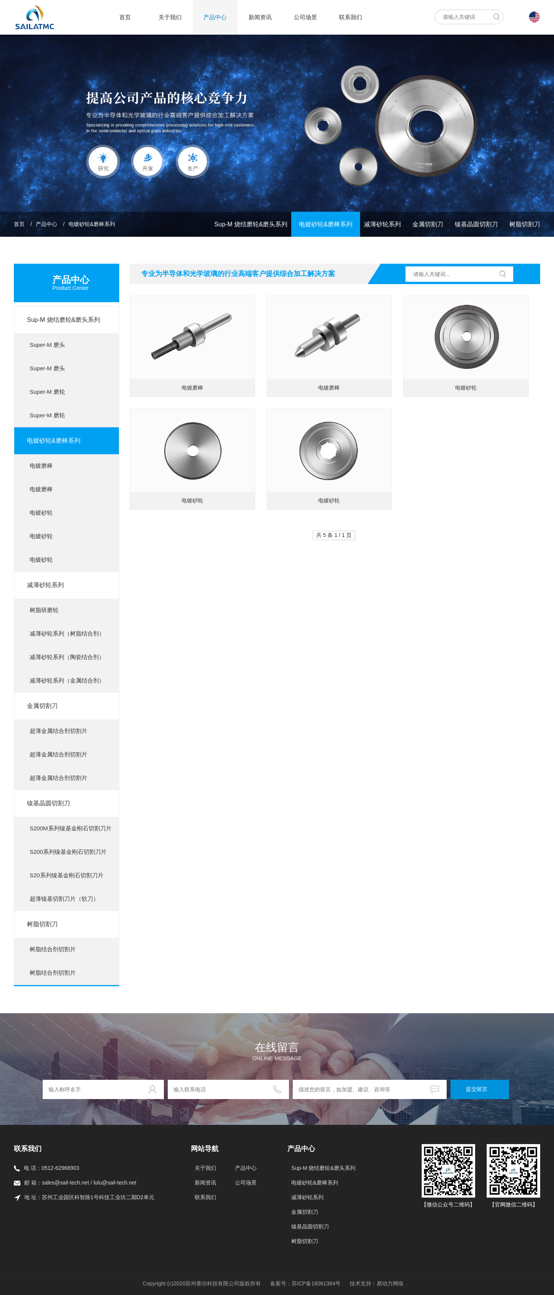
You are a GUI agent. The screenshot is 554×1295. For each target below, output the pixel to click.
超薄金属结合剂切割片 (58, 731)
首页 (125, 17)
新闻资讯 (260, 17)
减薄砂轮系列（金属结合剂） (67, 680)
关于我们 (170, 17)
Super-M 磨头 (47, 344)
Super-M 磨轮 (47, 391)
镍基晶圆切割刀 (476, 224)
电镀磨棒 (41, 465)
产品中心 (215, 17)
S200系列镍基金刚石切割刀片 (68, 851)
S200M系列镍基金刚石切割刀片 (71, 828)
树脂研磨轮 (44, 610)
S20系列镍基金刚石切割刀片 (66, 875)
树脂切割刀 (524, 224)
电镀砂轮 (41, 512)
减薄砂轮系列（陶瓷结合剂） (67, 657)
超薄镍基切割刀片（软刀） (64, 898)
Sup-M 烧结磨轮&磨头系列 (250, 224)
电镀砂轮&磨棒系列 (91, 224)
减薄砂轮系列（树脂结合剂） (67, 633)
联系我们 (350, 17)
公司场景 (305, 17)
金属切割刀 (427, 224)
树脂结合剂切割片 (53, 949)
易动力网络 (390, 1283)
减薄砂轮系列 (382, 224)
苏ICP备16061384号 (316, 1283)
